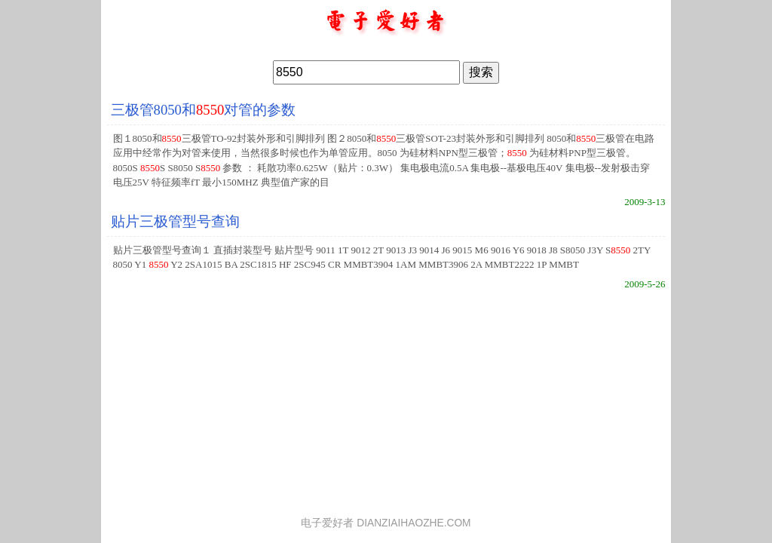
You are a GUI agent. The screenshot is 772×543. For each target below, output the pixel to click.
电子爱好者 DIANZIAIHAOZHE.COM (385, 523)
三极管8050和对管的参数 (203, 110)
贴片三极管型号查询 (175, 221)
